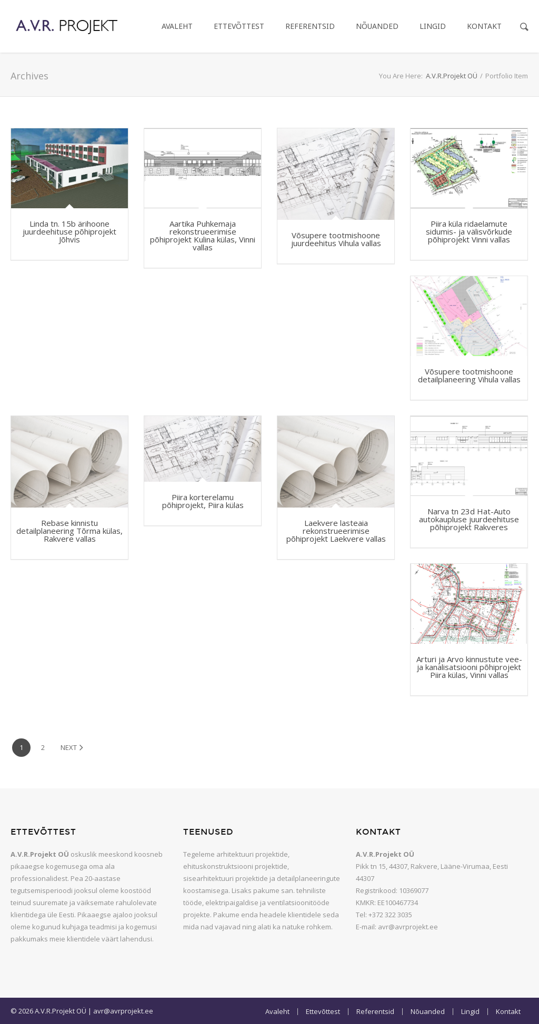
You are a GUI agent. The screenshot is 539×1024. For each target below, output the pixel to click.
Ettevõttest (239, 26)
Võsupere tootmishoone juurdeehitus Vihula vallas (336, 239)
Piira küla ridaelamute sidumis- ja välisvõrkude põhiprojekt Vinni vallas (469, 231)
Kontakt (484, 26)
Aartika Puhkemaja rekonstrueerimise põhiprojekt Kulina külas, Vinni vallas (202, 235)
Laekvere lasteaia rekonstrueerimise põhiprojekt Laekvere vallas (336, 531)
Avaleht (177, 26)
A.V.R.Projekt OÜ (451, 75)
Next (72, 747)
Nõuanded (377, 26)
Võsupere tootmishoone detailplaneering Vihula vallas (469, 375)
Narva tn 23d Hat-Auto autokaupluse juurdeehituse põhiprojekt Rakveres (469, 519)
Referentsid (310, 26)
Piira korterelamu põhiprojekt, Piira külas (203, 501)
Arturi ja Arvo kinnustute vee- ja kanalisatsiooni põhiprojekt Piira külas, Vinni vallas (469, 667)
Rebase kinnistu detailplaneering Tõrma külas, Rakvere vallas (69, 531)
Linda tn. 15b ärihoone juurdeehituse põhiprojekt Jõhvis (69, 231)
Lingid (433, 26)
